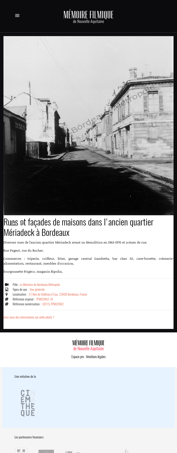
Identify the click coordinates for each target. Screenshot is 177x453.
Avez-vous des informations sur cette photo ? (28, 317)
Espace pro (77, 356)
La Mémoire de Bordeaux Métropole (40, 284)
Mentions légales (96, 356)
